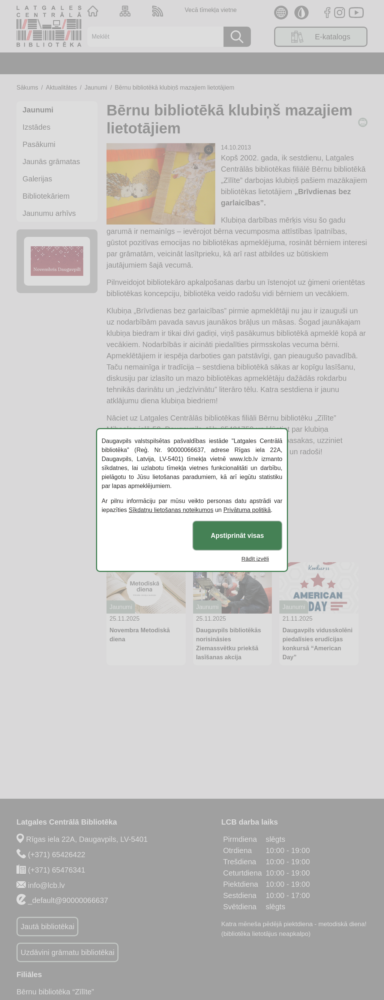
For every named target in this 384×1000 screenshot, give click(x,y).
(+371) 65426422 (57, 854)
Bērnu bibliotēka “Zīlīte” (55, 992)
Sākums (27, 87)
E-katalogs (321, 37)
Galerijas (37, 179)
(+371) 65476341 (57, 870)
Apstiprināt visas (237, 535)
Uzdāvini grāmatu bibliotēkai (67, 952)
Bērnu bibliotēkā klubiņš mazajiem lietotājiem (174, 87)
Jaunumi (95, 87)
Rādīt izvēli (255, 558)
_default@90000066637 (68, 900)
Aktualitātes (61, 87)
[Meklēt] (152, 37)
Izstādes (36, 127)
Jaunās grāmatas (51, 161)
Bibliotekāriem (46, 196)
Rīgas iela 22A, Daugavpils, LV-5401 (87, 839)
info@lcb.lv (46, 885)
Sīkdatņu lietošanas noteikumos (171, 510)
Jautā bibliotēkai (47, 926)
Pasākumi (39, 144)
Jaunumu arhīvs (49, 213)
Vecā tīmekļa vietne (210, 10)
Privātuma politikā (247, 510)
